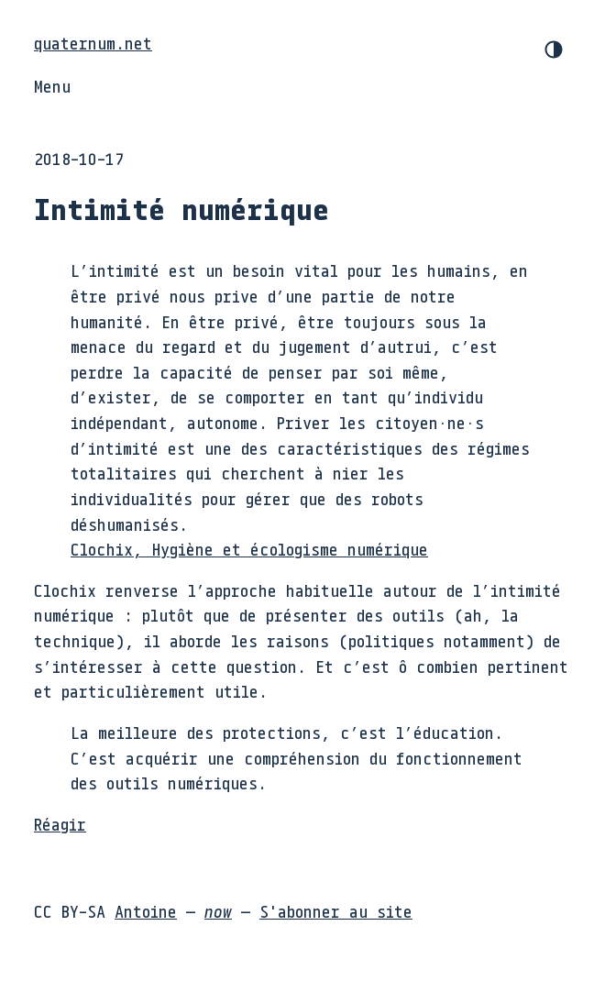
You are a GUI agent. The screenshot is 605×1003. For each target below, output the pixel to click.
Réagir (60, 824)
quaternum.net (93, 43)
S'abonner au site (335, 911)
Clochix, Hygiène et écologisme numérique (249, 549)
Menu (52, 86)
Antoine (146, 911)
